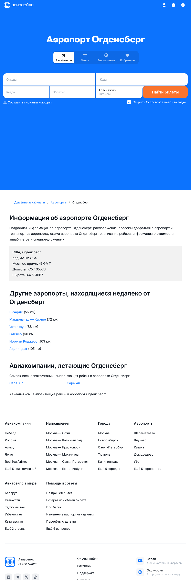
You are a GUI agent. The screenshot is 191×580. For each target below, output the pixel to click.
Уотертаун (17, 327)
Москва (103, 433)
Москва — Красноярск (63, 447)
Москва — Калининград (64, 440)
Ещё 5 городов (109, 469)
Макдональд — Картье (27, 319)
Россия (10, 440)
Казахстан (12, 500)
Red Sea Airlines (16, 462)
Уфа (136, 462)
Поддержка (85, 573)
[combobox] (49, 79)
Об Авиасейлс (87, 559)
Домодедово (143, 454)
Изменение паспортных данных (70, 514)
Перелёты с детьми (61, 521)
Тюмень (104, 454)
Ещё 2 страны (15, 529)
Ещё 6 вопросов (58, 529)
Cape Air (16, 383)
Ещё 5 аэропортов (147, 469)
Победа (10, 433)
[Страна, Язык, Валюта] (183, 5)
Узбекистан (13, 514)
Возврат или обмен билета (66, 500)
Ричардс (16, 312)
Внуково (140, 440)
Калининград (108, 462)
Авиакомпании (18, 423)
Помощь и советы (61, 483)
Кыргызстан (14, 521)
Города (104, 423)
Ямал (9, 454)
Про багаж (54, 507)
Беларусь (12, 493)
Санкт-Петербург (111, 447)
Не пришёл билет (59, 493)
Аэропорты (143, 423)
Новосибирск (108, 440)
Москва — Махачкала (62, 454)
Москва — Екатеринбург (64, 469)
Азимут (10, 447)
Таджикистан (15, 507)
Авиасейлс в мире (20, 483)
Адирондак (18, 349)
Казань (139, 447)
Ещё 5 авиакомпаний (20, 469)
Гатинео (15, 334)
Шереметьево (144, 433)
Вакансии (84, 566)
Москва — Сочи (58, 433)
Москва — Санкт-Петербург (67, 462)
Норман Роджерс (23, 341)
